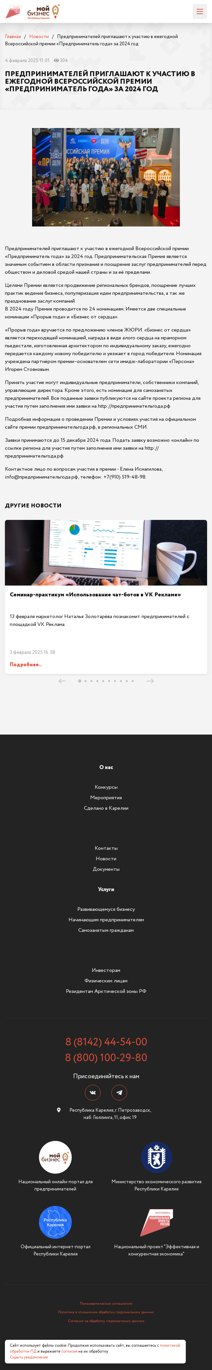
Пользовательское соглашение (106, 1303)
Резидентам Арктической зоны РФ (106, 991)
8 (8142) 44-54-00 (106, 1042)
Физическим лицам (106, 981)
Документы (106, 869)
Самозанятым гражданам (106, 930)
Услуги (106, 889)
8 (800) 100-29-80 (106, 1058)
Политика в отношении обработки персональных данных (106, 1312)
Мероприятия (106, 798)
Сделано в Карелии (106, 808)
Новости (106, 859)
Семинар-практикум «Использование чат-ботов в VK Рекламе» (95, 594)
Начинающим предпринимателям (106, 920)
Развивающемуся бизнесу (106, 909)
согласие (69, 1351)
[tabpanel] (106, 597)
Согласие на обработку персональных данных (106, 1321)
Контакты (106, 848)
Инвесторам (106, 970)
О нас (106, 767)
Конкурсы (106, 787)
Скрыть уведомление (29, 1357)
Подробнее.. (26, 665)
